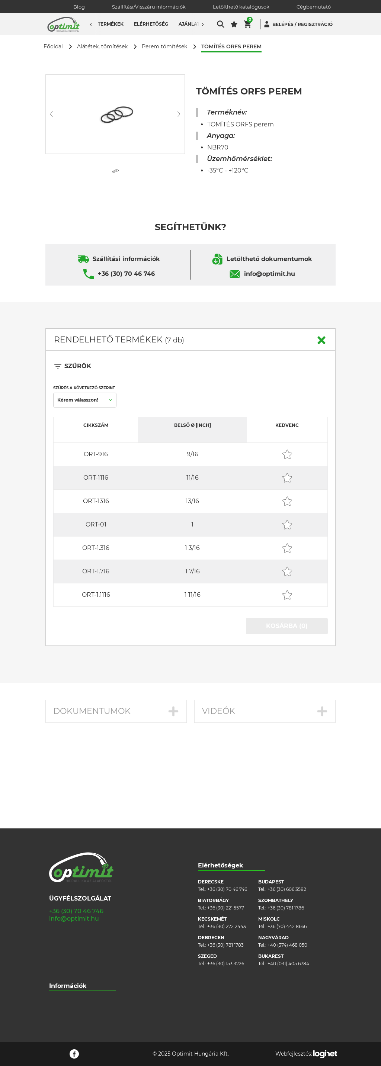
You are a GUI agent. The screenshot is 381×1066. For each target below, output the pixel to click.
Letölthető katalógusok (241, 7)
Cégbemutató (314, 7)
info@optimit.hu (269, 273)
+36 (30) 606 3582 (287, 806)
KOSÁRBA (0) (287, 625)
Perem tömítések (164, 47)
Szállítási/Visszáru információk (149, 7)
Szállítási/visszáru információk (82, 930)
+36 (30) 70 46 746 (126, 273)
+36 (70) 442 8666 (287, 843)
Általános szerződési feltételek (82, 941)
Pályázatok (61, 975)
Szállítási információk (126, 259)
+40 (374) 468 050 (287, 861)
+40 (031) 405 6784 (288, 880)
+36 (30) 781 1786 (286, 824)
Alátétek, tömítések (102, 47)
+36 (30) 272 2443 (226, 843)
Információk (68, 902)
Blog (79, 7)
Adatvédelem (64, 963)
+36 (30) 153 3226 (225, 880)
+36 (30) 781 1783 (225, 861)
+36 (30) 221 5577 (225, 824)
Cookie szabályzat (69, 952)
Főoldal (53, 47)
